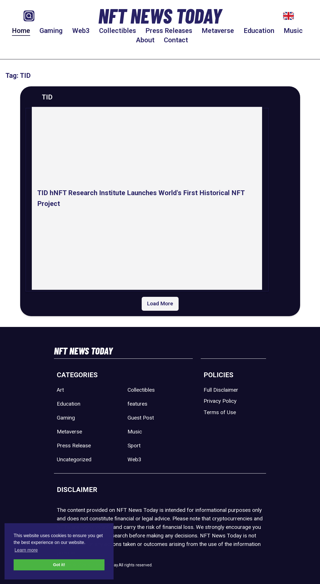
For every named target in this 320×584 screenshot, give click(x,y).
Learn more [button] (26, 550)
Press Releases (168, 31)
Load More (160, 303)
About (145, 40)
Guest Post (140, 417)
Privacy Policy (220, 401)
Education (259, 31)
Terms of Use (220, 412)
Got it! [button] (59, 564)
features (137, 404)
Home (21, 31)
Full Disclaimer (221, 390)
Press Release (74, 445)
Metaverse (218, 31)
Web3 (81, 31)
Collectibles (117, 31)
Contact (176, 40)
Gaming (50, 31)
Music (293, 31)
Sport (134, 445)
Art (60, 390)
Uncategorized (74, 459)
